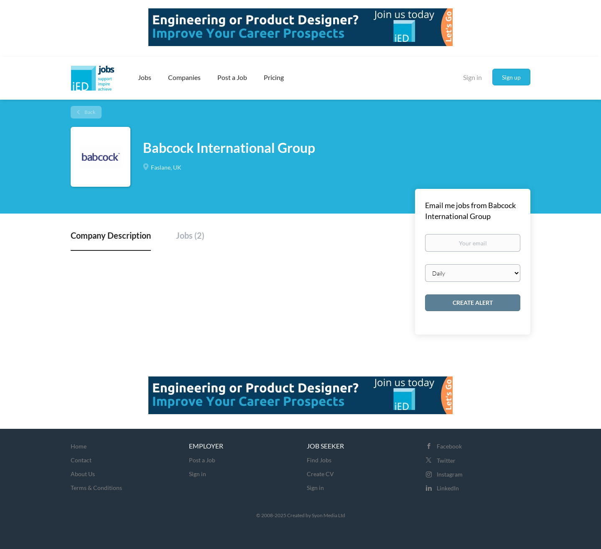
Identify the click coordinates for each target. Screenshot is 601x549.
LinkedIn (448, 488)
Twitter (446, 460)
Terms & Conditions (96, 487)
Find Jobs (319, 460)
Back (89, 112)
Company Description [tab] (111, 235)
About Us (83, 473)
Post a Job (202, 460)
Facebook (449, 446)
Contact (81, 460)
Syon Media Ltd (328, 515)
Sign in (472, 77)
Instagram (450, 474)
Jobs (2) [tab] (190, 235)
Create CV (320, 473)
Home (79, 446)
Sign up (511, 77)
